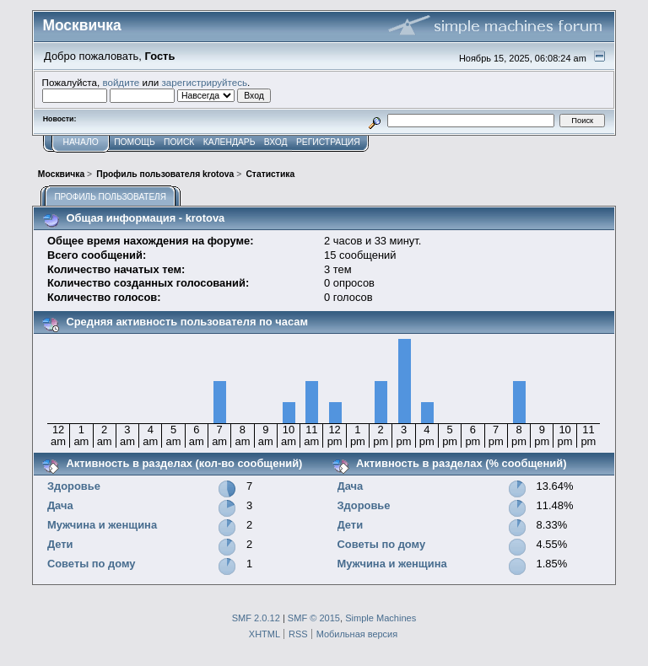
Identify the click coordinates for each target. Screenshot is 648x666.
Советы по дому (91, 563)
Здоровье (73, 486)
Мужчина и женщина (102, 524)
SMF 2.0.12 (256, 618)
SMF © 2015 (314, 618)
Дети (60, 544)
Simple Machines (380, 618)
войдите (120, 82)
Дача (60, 505)
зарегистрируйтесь (204, 82)
